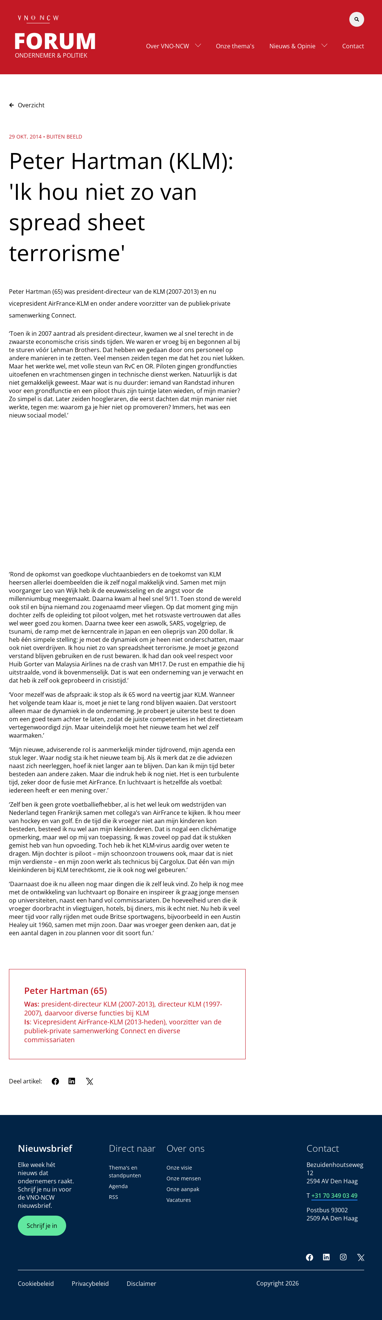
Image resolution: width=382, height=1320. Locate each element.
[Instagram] (343, 1257)
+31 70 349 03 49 (334, 1195)
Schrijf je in (42, 1226)
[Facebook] (55, 1081)
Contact (353, 46)
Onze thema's (235, 46)
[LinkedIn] (72, 1081)
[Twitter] (89, 1081)
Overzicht (27, 105)
